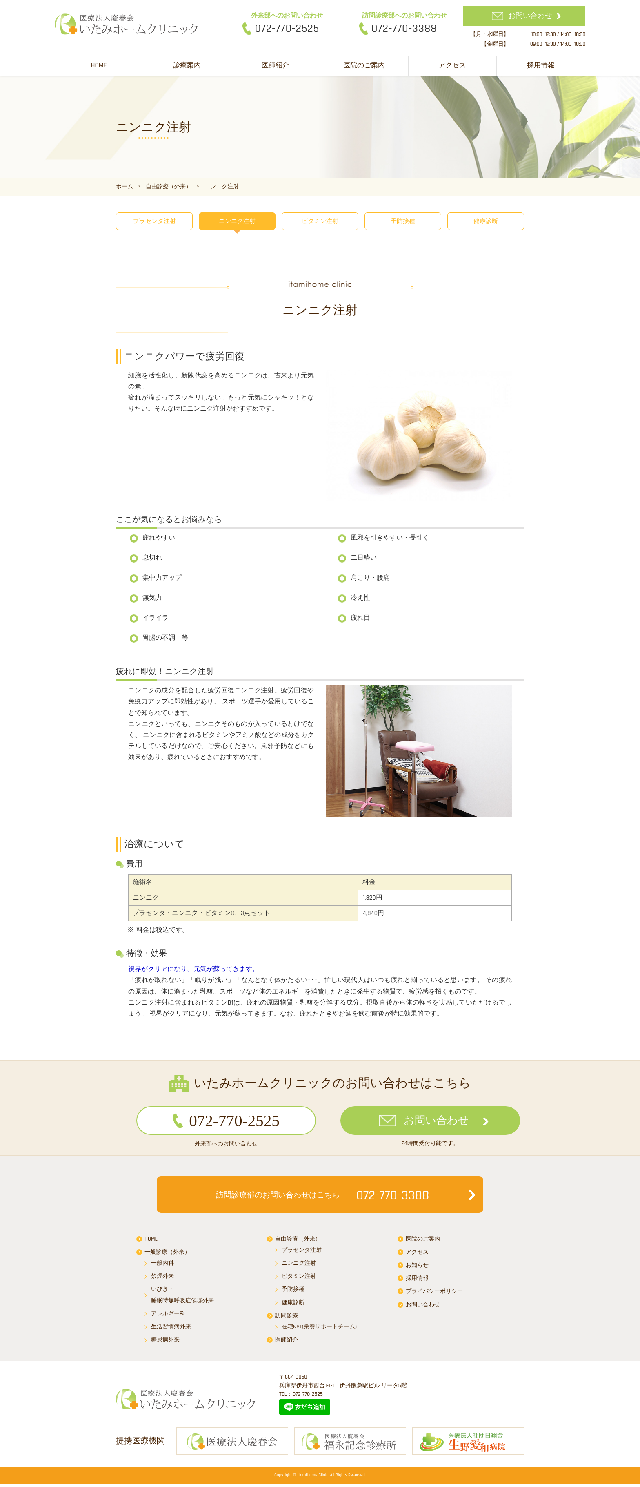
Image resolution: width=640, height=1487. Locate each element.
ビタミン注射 (320, 221)
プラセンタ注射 (154, 221)
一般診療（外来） (167, 1254)
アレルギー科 (168, 1315)
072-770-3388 (404, 28)
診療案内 (187, 65)
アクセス (452, 65)
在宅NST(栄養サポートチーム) (319, 1329)
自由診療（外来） (298, 1240)
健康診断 (485, 221)
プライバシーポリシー (434, 1293)
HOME (99, 65)
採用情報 (541, 65)
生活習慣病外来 (171, 1329)
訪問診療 (286, 1317)
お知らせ (417, 1267)
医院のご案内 (364, 65)
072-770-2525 (287, 28)
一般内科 (162, 1265)
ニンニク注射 (237, 221)
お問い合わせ (530, 15)
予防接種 (403, 221)
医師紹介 (275, 65)
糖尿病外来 (165, 1342)
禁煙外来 (162, 1278)
